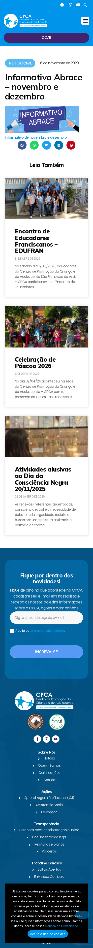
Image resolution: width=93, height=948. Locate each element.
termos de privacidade (47, 630)
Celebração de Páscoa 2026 (35, 363)
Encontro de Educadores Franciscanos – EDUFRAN (36, 240)
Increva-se (46, 651)
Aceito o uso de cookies (47, 934)
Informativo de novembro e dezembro (36, 137)
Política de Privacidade (61, 926)
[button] (85, 5)
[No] (82, 915)
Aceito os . (37, 631)
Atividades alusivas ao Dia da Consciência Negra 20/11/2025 (43, 479)
